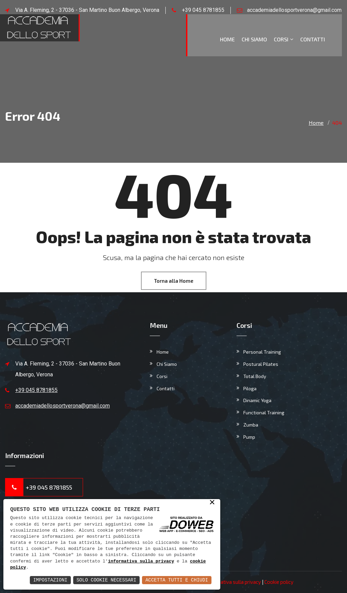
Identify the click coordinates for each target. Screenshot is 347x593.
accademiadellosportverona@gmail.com (294, 10)
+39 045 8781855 (203, 10)
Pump (249, 437)
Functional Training (263, 412)
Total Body (254, 376)
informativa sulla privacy (141, 561)
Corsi (281, 39)
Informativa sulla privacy (233, 582)
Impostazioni (50, 580)
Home (227, 39)
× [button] (212, 503)
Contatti (312, 39)
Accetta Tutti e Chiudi (176, 580)
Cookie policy (278, 582)
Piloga (250, 388)
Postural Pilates (260, 364)
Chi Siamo (254, 39)
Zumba (250, 425)
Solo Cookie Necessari (106, 580)
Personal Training (262, 352)
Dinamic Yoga (257, 400)
